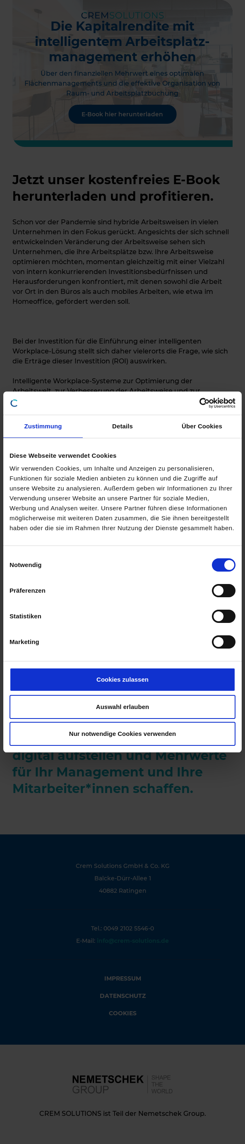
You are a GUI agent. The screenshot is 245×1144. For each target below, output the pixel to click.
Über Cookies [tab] (202, 426)
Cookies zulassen (122, 679)
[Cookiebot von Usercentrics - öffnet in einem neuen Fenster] (199, 403)
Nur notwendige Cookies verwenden (122, 733)
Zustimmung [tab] (43, 426)
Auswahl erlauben (122, 706)
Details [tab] (122, 426)
